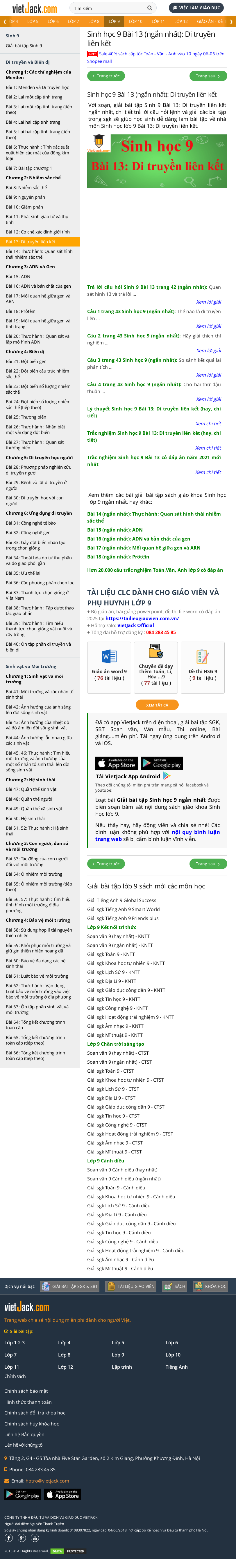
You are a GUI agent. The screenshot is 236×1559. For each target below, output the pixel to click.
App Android (149, 776)
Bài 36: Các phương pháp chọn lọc (40, 582)
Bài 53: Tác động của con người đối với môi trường (37, 861)
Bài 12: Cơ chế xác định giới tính (38, 232)
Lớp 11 (158, 21)
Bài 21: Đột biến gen (26, 361)
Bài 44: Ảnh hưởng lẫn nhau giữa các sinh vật (39, 740)
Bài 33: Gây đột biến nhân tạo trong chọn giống (35, 545)
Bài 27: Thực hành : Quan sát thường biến (35, 445)
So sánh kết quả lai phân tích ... (154, 363)
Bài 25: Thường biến (26, 417)
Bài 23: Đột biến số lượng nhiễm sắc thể (38, 389)
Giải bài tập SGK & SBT (70, 1286)
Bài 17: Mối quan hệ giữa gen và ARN (38, 298)
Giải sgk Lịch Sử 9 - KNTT (113, 972)
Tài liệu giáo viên (131, 1286)
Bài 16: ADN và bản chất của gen (38, 286)
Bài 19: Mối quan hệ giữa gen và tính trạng (38, 323)
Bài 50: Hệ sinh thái (25, 818)
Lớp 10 (135, 21)
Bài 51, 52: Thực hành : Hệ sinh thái (37, 831)
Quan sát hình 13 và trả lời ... (154, 290)
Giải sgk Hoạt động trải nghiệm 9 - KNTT (130, 1017)
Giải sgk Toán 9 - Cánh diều (116, 1187)
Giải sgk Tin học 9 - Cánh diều (119, 1232)
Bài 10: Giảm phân (24, 207)
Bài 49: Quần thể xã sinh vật (34, 808)
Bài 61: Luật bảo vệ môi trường (37, 976)
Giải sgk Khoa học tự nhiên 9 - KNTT (126, 963)
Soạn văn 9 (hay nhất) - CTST (118, 1053)
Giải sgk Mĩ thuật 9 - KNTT (115, 1035)
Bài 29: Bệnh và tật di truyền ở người (36, 485)
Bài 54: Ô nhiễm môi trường (34, 874)
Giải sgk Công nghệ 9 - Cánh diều (122, 1241)
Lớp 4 (12, 21)
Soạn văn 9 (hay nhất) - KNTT (118, 936)
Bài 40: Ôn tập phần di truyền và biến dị (38, 647)
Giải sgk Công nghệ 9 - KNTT (117, 1008)
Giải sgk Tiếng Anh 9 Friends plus (123, 918)
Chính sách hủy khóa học (31, 1424)
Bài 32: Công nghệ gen (28, 532)
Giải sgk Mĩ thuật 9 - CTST (114, 1152)
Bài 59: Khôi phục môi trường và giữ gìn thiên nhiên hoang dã (38, 948)
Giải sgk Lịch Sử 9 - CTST (113, 1089)
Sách (174, 1286)
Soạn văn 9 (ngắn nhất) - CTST (119, 1062)
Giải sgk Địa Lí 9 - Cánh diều (117, 1214)
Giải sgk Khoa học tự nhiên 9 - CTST (125, 1080)
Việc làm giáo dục (196, 7)
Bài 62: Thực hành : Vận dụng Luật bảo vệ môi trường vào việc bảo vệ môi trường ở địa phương (38, 991)
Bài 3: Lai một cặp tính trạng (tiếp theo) (39, 109)
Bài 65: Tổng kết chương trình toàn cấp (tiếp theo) (35, 1040)
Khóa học (210, 1286)
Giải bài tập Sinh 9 (24, 45)
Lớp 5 (32, 21)
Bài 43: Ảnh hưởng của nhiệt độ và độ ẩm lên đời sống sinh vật (37, 725)
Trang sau (208, 76)
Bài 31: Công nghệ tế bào (31, 523)
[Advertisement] (157, 234)
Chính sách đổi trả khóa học (34, 1413)
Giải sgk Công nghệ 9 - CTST (117, 1125)
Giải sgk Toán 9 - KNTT (111, 954)
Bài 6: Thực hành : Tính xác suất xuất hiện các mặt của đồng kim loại (37, 152)
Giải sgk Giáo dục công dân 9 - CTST (126, 1107)
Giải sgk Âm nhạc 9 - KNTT (115, 1026)
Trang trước (106, 76)
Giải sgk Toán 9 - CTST (110, 1071)
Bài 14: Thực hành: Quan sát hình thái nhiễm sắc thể (39, 254)
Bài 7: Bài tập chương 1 (29, 168)
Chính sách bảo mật (26, 1391)
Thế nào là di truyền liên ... (154, 315)
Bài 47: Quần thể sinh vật (31, 789)
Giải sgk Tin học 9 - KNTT (113, 999)
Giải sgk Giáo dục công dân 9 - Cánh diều (131, 1223)
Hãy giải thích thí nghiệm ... (154, 339)
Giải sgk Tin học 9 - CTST (113, 1116)
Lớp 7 (73, 21)
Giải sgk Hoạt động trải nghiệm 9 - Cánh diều (136, 1250)
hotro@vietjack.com (47, 1481)
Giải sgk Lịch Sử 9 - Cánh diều (119, 1205)
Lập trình (122, 1367)
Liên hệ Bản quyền (24, 1434)
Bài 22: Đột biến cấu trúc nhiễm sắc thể (37, 373)
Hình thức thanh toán (28, 1402)
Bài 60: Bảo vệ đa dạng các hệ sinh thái (35, 963)
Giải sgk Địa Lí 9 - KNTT (111, 981)
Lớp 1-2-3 (14, 1342)
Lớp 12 (181, 21)
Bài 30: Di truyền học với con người (35, 500)
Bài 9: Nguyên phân (25, 197)
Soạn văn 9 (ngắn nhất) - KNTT (120, 945)
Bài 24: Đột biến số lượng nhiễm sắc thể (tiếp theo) (38, 404)
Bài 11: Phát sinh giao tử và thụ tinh (37, 219)
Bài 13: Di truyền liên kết (30, 241)
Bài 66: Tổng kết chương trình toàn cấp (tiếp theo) (35, 1055)
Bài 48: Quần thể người (29, 799)
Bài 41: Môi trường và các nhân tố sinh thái (40, 694)
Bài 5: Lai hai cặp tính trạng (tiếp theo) (38, 134)
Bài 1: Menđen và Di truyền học (37, 87)
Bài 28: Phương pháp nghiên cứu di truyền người (38, 470)
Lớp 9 (114, 21)
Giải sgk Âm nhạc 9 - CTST (115, 1143)
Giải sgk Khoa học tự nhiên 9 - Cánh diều (131, 1196)
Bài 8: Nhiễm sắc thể (26, 187)
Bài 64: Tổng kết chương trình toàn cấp (35, 1025)
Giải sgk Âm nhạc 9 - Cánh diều (120, 1259)
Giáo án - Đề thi (213, 21)
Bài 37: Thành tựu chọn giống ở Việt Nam (37, 595)
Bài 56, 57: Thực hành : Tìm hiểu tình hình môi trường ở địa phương (38, 904)
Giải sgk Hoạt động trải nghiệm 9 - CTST (130, 1134)
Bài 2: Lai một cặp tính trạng (34, 97)
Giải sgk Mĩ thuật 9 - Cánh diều (120, 1268)
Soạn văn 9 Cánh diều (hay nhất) (122, 1169)
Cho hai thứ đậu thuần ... (154, 388)
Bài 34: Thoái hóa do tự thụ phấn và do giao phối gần (39, 560)
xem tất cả (157, 705)
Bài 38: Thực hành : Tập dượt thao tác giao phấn (40, 610)
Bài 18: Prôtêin (20, 311)
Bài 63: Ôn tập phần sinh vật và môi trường (37, 1009)
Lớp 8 (93, 21)
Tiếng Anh (177, 1367)
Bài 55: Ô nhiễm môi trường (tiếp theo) (39, 886)
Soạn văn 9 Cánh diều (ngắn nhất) (124, 1178)
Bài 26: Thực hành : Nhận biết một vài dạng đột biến (35, 429)
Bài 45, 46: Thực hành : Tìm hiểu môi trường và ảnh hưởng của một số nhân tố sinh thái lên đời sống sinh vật (38, 761)
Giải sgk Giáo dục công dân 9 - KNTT (126, 990)
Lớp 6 (53, 21)
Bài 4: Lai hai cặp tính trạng (33, 122)
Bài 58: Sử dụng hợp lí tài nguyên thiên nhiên (39, 933)
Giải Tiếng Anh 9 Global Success (121, 900)
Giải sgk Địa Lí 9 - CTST (111, 1098)
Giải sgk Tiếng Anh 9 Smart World (123, 909)
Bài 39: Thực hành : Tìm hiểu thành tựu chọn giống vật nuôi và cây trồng (39, 628)
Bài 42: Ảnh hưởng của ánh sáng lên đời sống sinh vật (38, 709)
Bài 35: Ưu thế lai (23, 573)
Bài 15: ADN (18, 276)
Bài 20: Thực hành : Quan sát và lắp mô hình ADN (37, 339)
